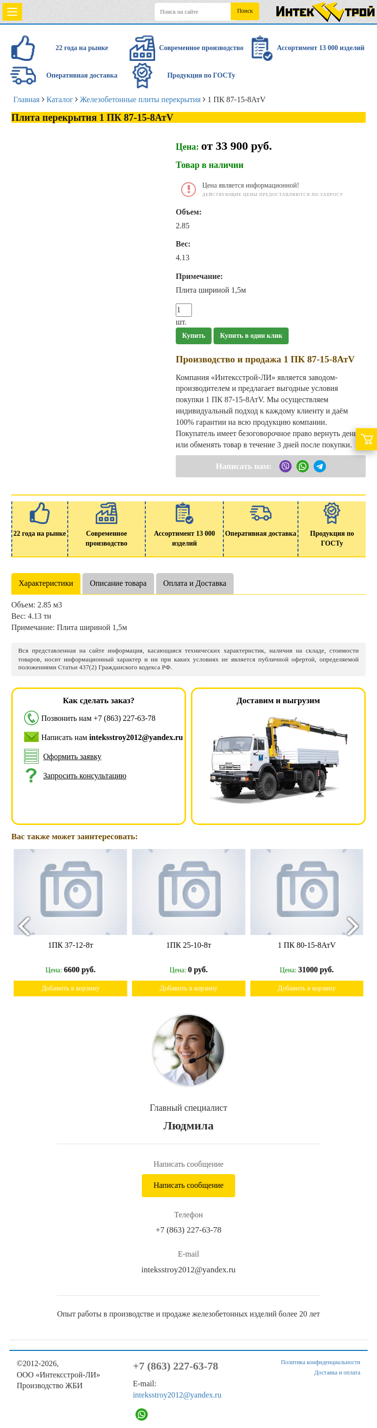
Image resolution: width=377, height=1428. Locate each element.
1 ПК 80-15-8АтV (311, 945)
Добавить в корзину (75, 988)
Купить (193, 335)
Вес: (183, 244)
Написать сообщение (189, 1185)
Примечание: (199, 276)
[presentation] (19, 926)
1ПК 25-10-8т (193, 945)
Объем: (189, 212)
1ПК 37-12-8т (75, 945)
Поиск (245, 10)
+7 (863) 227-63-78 (125, 718)
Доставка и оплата (337, 1372)
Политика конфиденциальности (320, 1362)
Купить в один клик (251, 335)
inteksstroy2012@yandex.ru (188, 1269)
